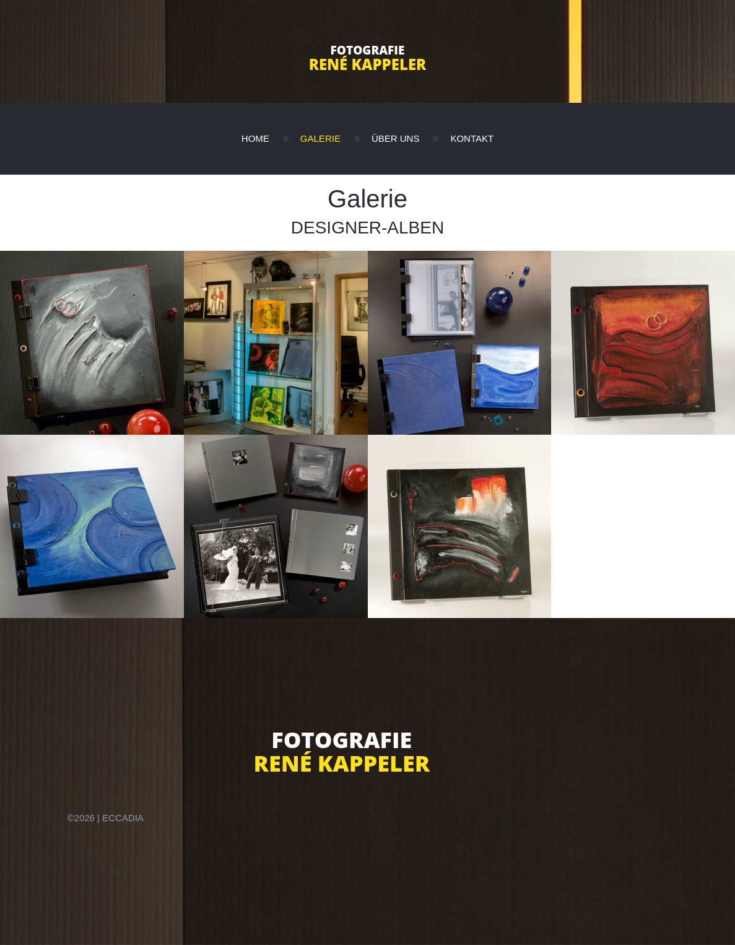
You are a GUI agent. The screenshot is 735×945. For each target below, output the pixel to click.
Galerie (320, 138)
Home (255, 138)
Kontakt (472, 138)
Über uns (396, 138)
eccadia (123, 817)
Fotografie (368, 50)
